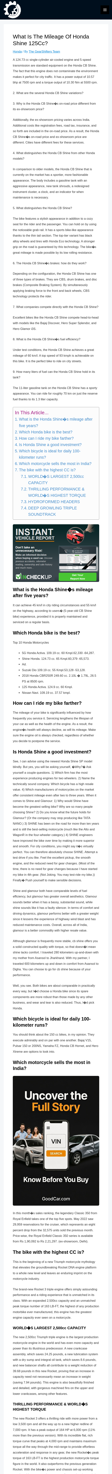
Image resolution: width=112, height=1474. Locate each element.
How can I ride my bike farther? (46, 441)
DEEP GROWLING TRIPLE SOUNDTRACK (52, 514)
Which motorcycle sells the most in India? (55, 466)
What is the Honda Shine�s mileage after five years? (56, 425)
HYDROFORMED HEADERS (54, 504)
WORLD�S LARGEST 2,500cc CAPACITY (56, 482)
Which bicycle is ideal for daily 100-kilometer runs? (49, 457)
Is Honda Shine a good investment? (50, 447)
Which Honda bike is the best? (45, 434)
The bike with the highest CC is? (47, 473)
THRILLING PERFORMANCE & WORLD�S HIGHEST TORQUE (57, 495)
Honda (17, 54)
